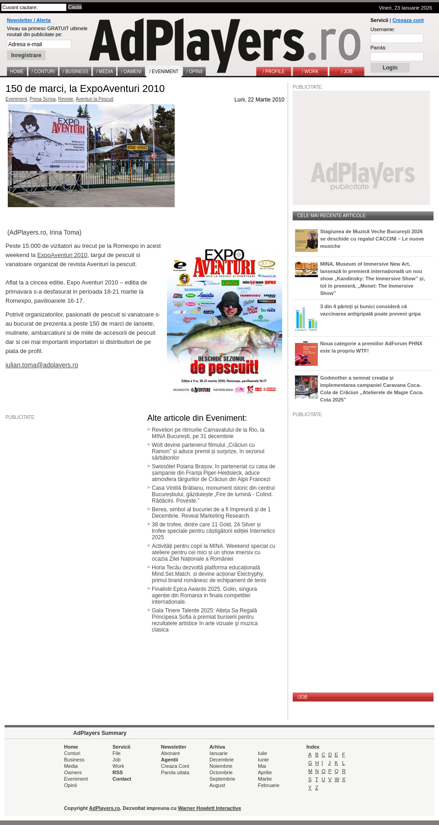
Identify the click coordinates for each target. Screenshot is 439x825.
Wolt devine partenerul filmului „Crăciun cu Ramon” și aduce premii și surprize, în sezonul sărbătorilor (208, 451)
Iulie (262, 753)
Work (118, 766)
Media (71, 766)
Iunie (263, 759)
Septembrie (222, 779)
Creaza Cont (175, 766)
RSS (117, 772)
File (116, 753)
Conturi (72, 753)
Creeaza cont (407, 20)
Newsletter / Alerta (29, 20)
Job (116, 759)
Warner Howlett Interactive (209, 808)
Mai (262, 766)
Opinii (70, 785)
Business (74, 759)
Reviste (65, 99)
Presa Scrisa (43, 99)
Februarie (268, 785)
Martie (265, 779)
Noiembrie (220, 766)
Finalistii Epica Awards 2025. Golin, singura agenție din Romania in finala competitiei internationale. (204, 595)
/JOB (302, 697)
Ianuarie (218, 753)
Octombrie (221, 772)
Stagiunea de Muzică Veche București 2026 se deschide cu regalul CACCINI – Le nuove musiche (372, 239)
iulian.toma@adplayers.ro (41, 365)
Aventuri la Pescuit (94, 99)
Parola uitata (175, 772)
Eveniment (16, 99)
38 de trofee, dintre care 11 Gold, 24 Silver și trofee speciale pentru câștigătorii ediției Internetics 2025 (213, 531)
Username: (382, 29)
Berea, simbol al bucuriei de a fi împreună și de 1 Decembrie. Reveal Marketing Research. (211, 512)
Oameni (73, 772)
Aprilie (265, 772)
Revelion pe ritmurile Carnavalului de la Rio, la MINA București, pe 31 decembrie (208, 433)
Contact (121, 779)
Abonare (170, 753)
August (217, 785)
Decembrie (221, 759)
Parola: (378, 47)
